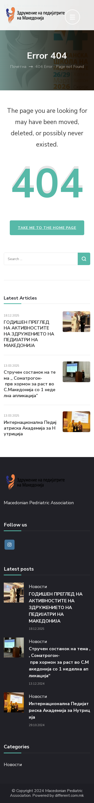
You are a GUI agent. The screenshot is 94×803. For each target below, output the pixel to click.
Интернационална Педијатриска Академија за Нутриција (30, 428)
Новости (38, 587)
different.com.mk (69, 795)
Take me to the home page (47, 227)
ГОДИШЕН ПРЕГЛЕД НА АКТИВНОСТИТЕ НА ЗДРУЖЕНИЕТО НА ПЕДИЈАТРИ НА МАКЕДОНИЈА (29, 334)
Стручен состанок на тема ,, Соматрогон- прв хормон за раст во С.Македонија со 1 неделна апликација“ (30, 384)
